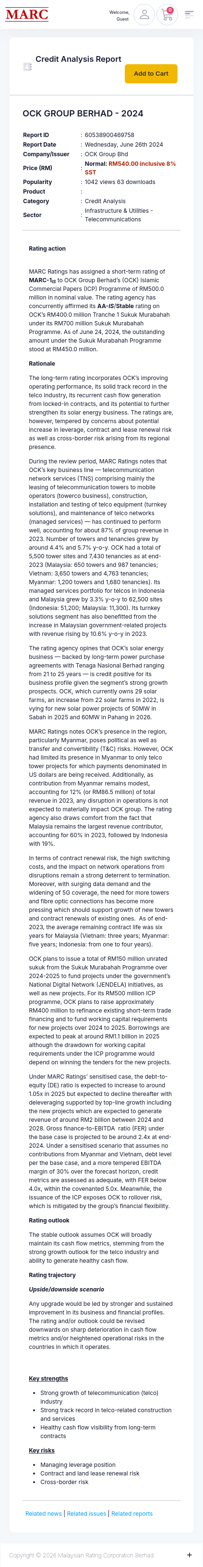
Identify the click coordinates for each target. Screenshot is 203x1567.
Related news (43, 1513)
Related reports (132, 1513)
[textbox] (101, 865)
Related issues (87, 1513)
